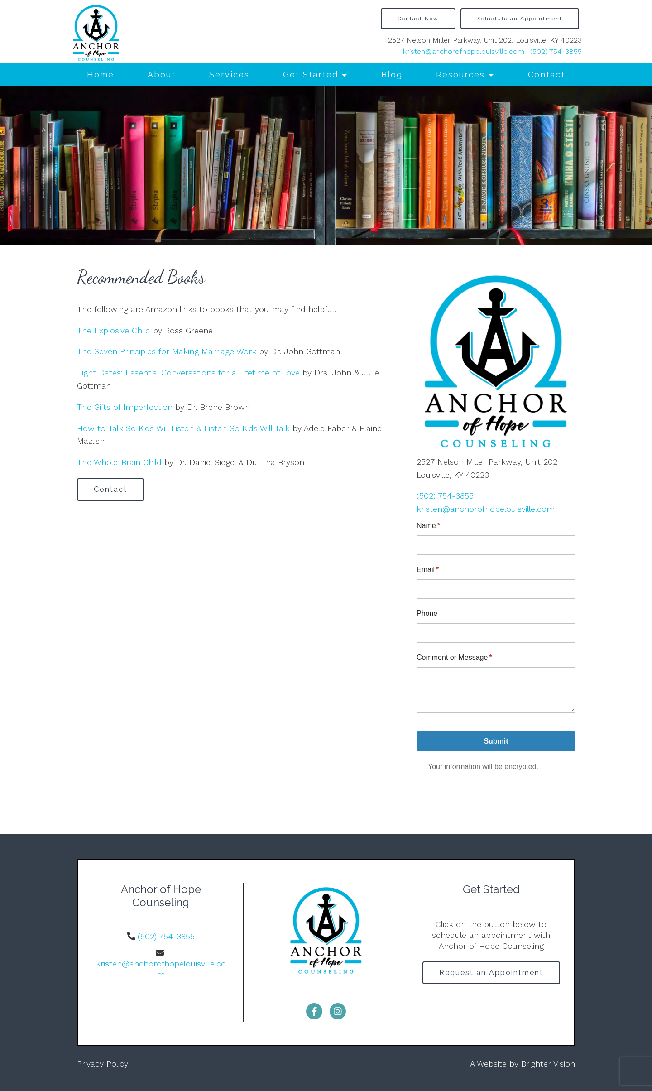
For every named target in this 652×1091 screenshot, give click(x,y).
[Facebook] (314, 1011)
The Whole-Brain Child (119, 462)
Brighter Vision (548, 1063)
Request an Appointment (491, 972)
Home (100, 74)
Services (229, 74)
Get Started (310, 74)
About (162, 74)
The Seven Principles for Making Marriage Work (166, 351)
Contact (546, 74)
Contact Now (418, 18)
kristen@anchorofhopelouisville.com (463, 51)
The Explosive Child (113, 330)
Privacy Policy (102, 1063)
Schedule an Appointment (519, 18)
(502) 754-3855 (556, 51)
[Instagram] (338, 1011)
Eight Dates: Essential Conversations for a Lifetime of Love (188, 372)
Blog (392, 74)
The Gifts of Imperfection (125, 407)
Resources (460, 74)
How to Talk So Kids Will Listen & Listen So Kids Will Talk (183, 428)
